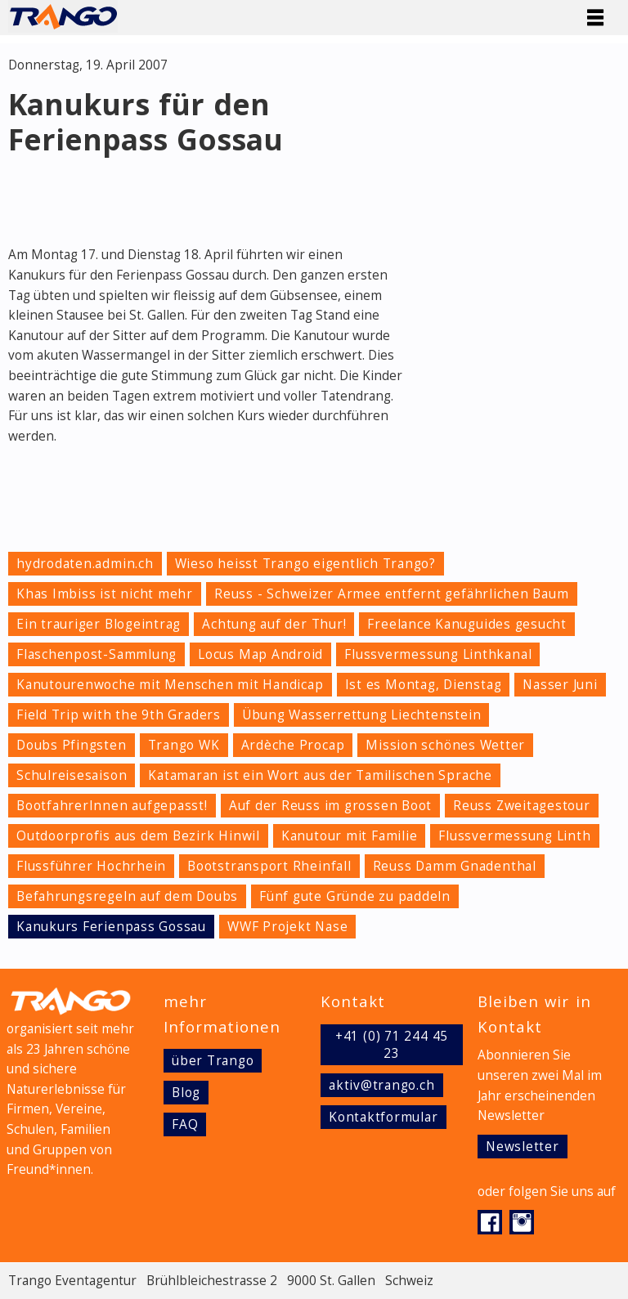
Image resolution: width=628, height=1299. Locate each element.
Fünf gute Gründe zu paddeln (355, 896)
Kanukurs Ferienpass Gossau (111, 926)
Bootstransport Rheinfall (269, 866)
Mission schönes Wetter (445, 745)
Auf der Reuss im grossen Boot (330, 805)
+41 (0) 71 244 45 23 (391, 1045)
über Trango (212, 1060)
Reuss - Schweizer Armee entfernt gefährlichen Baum (391, 593)
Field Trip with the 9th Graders (118, 714)
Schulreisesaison (71, 775)
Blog (186, 1092)
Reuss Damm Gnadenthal (454, 866)
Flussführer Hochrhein (91, 866)
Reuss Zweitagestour (521, 805)
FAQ (185, 1124)
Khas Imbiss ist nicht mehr (104, 593)
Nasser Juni (560, 684)
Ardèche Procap (293, 745)
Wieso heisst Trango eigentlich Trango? (305, 563)
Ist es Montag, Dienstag (423, 684)
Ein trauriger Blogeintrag (98, 624)
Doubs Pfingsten (71, 745)
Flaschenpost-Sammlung (96, 654)
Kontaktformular (383, 1117)
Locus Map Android (260, 654)
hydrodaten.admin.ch (85, 563)
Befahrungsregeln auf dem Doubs (127, 896)
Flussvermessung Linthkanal (438, 654)
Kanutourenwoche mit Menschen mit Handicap (170, 684)
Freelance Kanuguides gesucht (467, 624)
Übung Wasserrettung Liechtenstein (361, 714)
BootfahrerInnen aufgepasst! (112, 805)
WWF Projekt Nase (287, 926)
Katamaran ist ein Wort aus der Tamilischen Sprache (320, 775)
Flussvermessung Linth (514, 835)
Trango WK (184, 745)
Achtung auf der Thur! (274, 624)
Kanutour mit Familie (349, 835)
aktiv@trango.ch (382, 1085)
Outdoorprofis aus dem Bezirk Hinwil (138, 835)
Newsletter (522, 1146)
